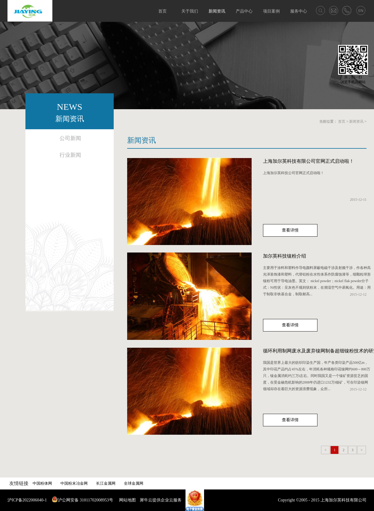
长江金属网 (105, 483)
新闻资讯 (356, 121)
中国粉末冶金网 (74, 483)
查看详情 (290, 230)
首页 (162, 11)
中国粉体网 (42, 483)
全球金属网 (133, 483)
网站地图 (126, 500)
